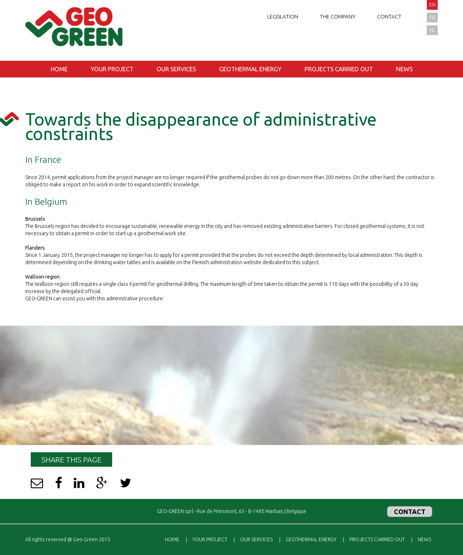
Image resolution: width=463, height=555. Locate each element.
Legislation (282, 16)
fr (432, 17)
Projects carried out (339, 68)
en (432, 5)
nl (432, 30)
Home (59, 68)
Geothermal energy (250, 68)
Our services (176, 68)
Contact (389, 16)
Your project (112, 68)
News (404, 68)
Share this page (71, 459)
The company (338, 16)
